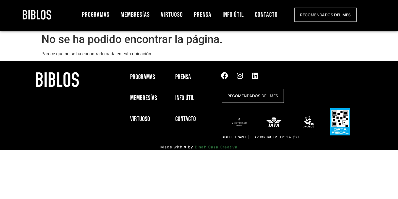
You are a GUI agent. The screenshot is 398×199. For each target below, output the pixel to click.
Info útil (233, 14)
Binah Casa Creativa (216, 147)
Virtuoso (172, 14)
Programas (95, 14)
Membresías (135, 14)
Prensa (202, 14)
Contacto (266, 14)
